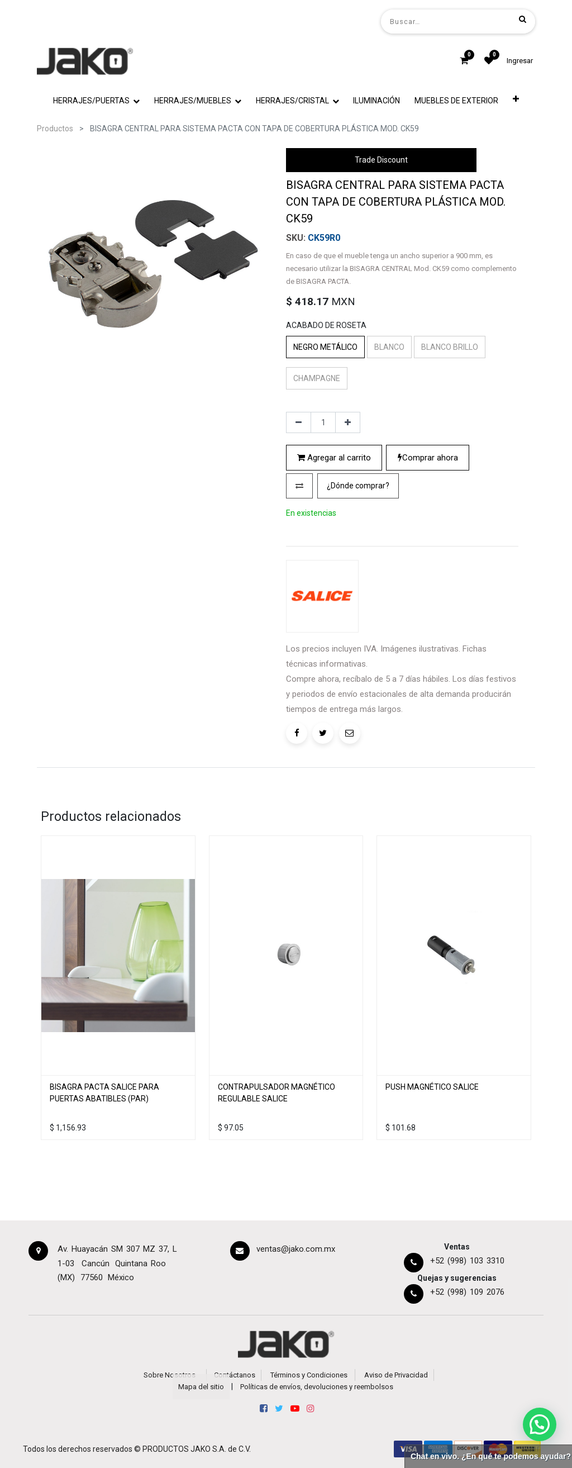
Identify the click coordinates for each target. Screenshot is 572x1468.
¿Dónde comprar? (358, 485)
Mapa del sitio (201, 1387)
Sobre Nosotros (170, 1375)
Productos (55, 128)
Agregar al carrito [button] (334, 458)
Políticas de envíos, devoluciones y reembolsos (316, 1387)
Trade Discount (381, 159)
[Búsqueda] (522, 19)
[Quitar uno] (298, 422)
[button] (516, 101)
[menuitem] (377, 101)
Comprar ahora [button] (428, 458)
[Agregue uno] (347, 422)
